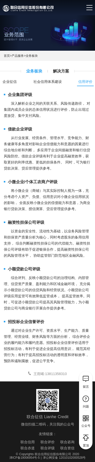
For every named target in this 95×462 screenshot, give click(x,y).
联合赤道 (28, 448)
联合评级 (48, 448)
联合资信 (67, 448)
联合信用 (28, 442)
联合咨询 (67, 442)
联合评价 (48, 442)
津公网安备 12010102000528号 (64, 457)
